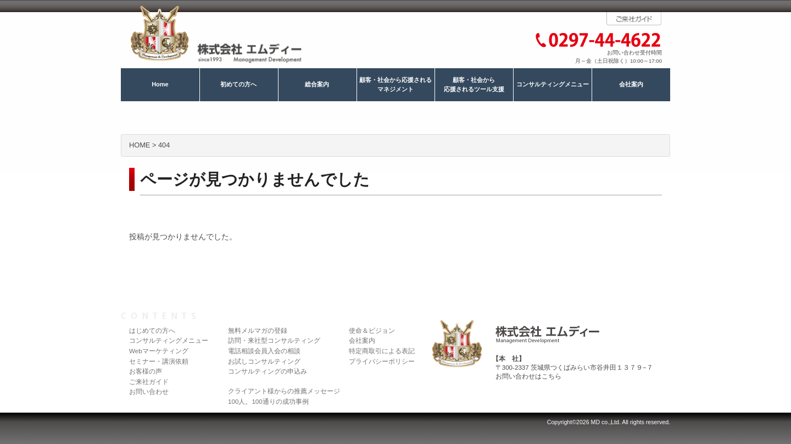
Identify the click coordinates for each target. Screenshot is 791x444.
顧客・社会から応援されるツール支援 (474, 84)
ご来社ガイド (149, 381)
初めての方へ (238, 84)
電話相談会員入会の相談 (264, 350)
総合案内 (317, 84)
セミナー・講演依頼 (158, 361)
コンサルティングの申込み (267, 371)
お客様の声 (145, 371)
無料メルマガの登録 (257, 330)
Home (160, 84)
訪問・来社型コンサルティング (274, 340)
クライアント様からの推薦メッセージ (284, 390)
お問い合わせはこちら (528, 376)
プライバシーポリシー (382, 361)
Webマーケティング (158, 350)
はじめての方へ (152, 330)
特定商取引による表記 (382, 350)
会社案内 (631, 84)
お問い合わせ (149, 391)
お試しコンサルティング (264, 361)
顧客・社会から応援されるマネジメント (395, 84)
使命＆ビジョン (372, 330)
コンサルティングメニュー (552, 84)
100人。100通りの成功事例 (268, 401)
